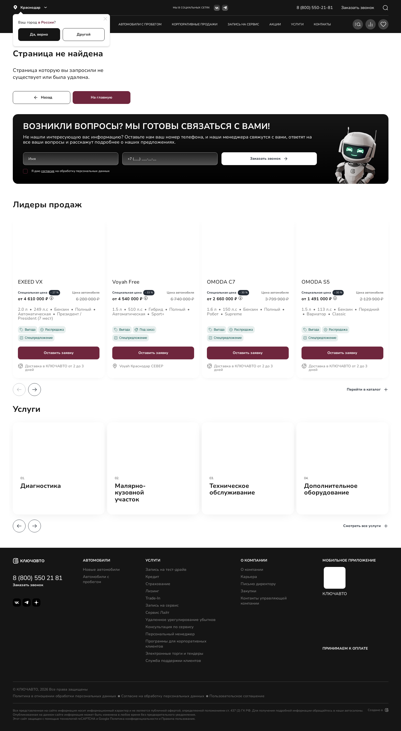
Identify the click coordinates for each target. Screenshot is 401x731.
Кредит (152, 576)
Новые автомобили (101, 569)
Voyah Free (125, 282)
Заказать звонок (269, 158)
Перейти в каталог (367, 389)
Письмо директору (258, 583)
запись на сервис (243, 24)
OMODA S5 (316, 282)
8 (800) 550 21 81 (37, 578)
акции (275, 24)
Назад (42, 97)
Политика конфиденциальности (134, 719)
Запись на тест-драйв (166, 569)
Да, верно (39, 34)
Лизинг (152, 591)
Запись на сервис (162, 605)
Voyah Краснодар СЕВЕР (137, 366)
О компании (252, 569)
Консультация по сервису (170, 626)
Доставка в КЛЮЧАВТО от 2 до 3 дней (51, 368)
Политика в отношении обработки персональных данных (64, 696)
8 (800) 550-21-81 (315, 7)
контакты (322, 24)
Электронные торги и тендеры (174, 653)
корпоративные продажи (194, 24)
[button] (34, 389)
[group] (59, 468)
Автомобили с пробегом (140, 24)
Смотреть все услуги (365, 526)
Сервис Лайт (157, 612)
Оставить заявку (59, 352)
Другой (84, 34)
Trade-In (153, 598)
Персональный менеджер (170, 634)
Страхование (158, 583)
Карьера (249, 576)
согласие (47, 171)
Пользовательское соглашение (236, 696)
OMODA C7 (221, 282)
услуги (297, 24)
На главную (101, 97)
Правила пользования (178, 719)
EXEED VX (30, 282)
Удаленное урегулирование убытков (181, 619)
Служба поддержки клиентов (173, 660)
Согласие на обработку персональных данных (162, 696)
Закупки (248, 591)
